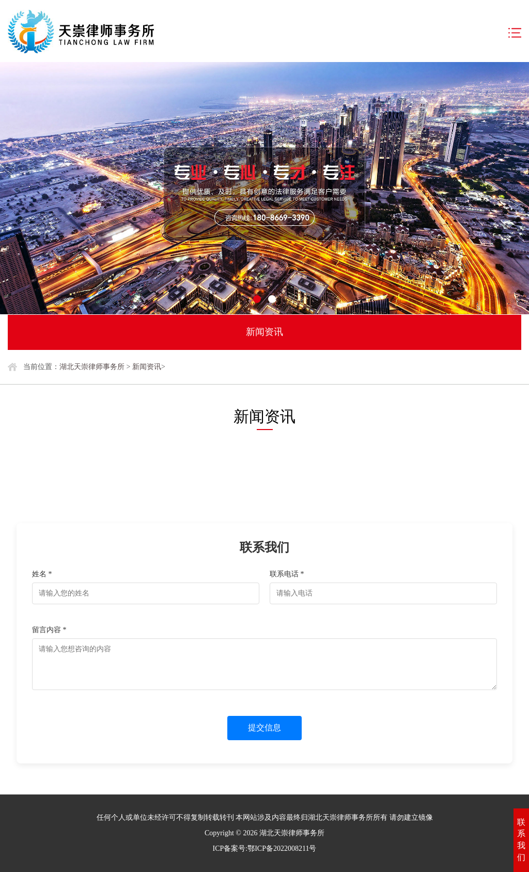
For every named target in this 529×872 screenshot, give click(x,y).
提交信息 (264, 727)
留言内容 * (49, 630)
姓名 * (42, 574)
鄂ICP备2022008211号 (281, 848)
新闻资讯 (146, 367)
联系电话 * (287, 574)
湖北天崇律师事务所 (92, 367)
